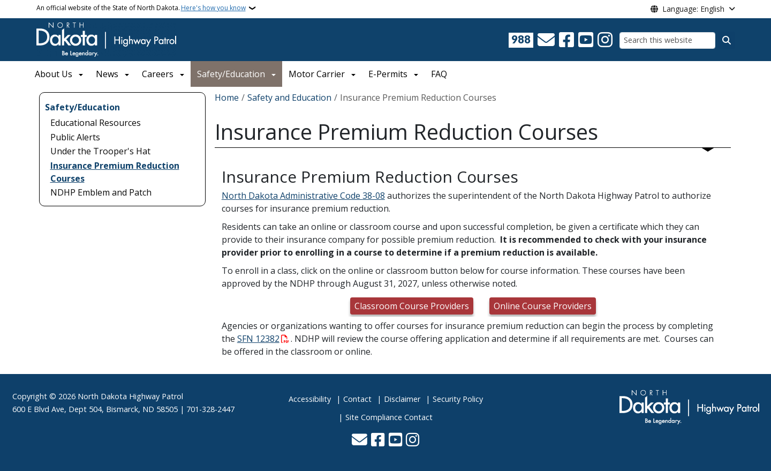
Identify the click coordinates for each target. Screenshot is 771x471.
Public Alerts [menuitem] (75, 137)
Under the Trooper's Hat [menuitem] (100, 151)
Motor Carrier (317, 74)
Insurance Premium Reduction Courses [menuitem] (114, 172)
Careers (157, 74)
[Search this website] (667, 40)
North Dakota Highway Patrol (130, 396)
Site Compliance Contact (389, 417)
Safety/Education (231, 74)
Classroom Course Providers (411, 306)
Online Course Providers (543, 306)
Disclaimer (402, 399)
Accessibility (310, 399)
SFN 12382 (258, 339)
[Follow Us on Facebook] (566, 40)
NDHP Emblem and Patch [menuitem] (101, 192)
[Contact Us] (546, 40)
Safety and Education (289, 97)
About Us (53, 74)
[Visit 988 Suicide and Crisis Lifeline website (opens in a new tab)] (521, 40)
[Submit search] (726, 40)
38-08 (373, 195)
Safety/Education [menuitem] (82, 107)
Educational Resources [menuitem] (95, 123)
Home (227, 97)
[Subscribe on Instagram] (605, 40)
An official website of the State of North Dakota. (141, 8)
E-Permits (387, 74)
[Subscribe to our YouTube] (585, 40)
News (107, 74)
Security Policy (458, 399)
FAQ (439, 74)
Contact (357, 399)
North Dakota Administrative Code (292, 195)
